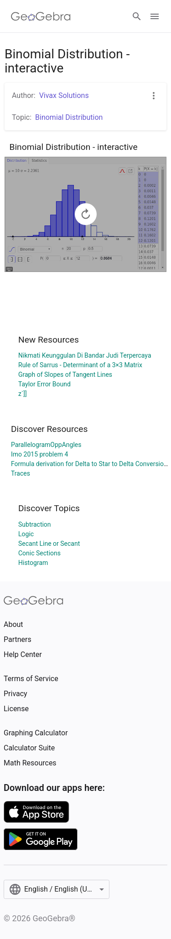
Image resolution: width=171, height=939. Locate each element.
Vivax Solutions (64, 95)
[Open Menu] (154, 16)
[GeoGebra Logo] (41, 16)
